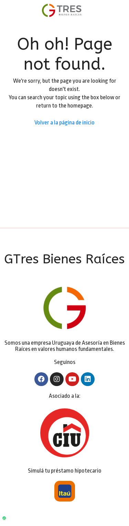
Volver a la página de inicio (64, 122)
